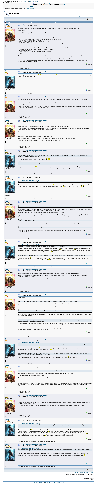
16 (14, 19)
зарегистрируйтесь (33, 1)
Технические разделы (13, 13)
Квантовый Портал (11, 12)
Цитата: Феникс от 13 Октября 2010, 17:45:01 (29, 342)
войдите (25, 1)
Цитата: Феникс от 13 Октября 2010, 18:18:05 (29, 448)
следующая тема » (88, 16)
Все (17, 19)
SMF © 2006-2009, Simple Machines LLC (54, 482)
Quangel (7, 70)
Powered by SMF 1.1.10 (38, 482)
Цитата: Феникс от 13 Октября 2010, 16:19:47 (29, 180)
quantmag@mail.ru (31, 8)
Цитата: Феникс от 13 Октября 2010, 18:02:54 (29, 423)
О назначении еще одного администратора (21, 16)
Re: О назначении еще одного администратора (34, 71)
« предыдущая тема (78, 16)
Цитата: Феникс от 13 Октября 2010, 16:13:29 (29, 153)
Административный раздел (16, 14)
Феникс (7, 24)
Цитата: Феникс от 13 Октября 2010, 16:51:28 (29, 244)
